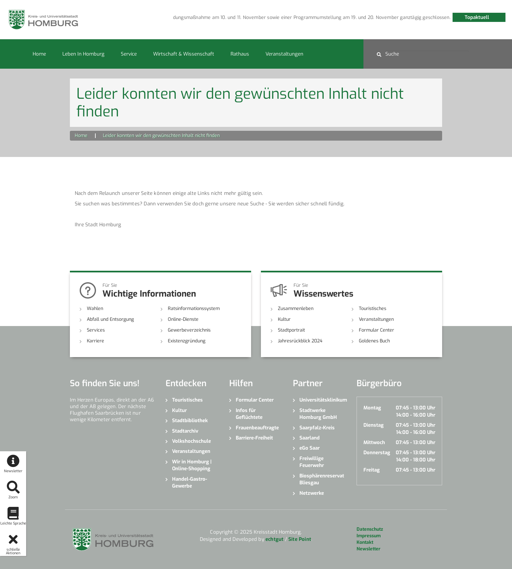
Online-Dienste (183, 319)
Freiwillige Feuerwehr (311, 462)
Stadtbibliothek (190, 420)
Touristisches (372, 308)
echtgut (274, 539)
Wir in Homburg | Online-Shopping (192, 465)
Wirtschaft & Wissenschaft (183, 54)
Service (129, 54)
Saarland (309, 438)
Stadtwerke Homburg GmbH (318, 414)
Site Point (299, 539)
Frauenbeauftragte (257, 427)
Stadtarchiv (185, 431)
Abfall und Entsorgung (110, 319)
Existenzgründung (186, 341)
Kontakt (365, 542)
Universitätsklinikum (323, 400)
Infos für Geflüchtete (249, 414)
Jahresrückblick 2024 (300, 341)
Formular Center (376, 330)
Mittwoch (374, 442)
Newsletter (368, 549)
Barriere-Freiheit (254, 438)
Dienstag (373, 425)
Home (39, 54)
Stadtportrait (291, 330)
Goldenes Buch (374, 341)
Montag (372, 408)
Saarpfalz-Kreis (317, 427)
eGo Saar (309, 448)
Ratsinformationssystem (194, 308)
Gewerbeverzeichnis (189, 330)
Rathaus (240, 54)
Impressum (369, 536)
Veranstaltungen (284, 54)
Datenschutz (370, 529)
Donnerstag (376, 452)
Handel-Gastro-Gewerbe (189, 482)
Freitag (371, 470)
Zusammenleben (295, 308)
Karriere (95, 341)
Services (96, 330)
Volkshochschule (191, 441)
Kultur (284, 319)
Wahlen (95, 308)
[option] (228, 17)
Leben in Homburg (83, 54)
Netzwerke (311, 493)
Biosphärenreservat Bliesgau (321, 479)
